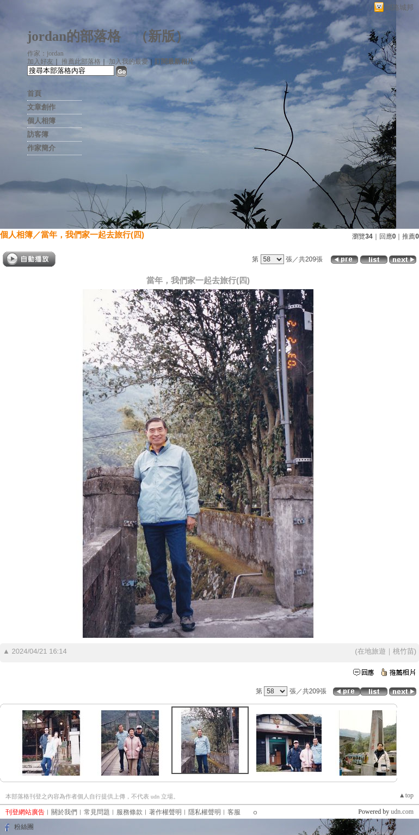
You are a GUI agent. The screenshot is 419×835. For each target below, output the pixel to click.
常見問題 (97, 812)
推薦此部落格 (81, 61)
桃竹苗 (403, 651)
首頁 (34, 93)
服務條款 (129, 812)
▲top (406, 795)
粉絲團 (24, 827)
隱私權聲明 (204, 812)
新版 (161, 36)
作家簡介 (41, 148)
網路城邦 (399, 7)
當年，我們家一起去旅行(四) (92, 234)
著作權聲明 (165, 812)
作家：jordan (45, 53)
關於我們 (64, 812)
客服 (234, 812)
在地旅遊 (372, 651)
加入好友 (40, 61)
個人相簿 (41, 121)
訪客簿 (37, 134)
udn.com (402, 811)
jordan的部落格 (74, 36)
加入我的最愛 (128, 61)
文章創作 (41, 107)
